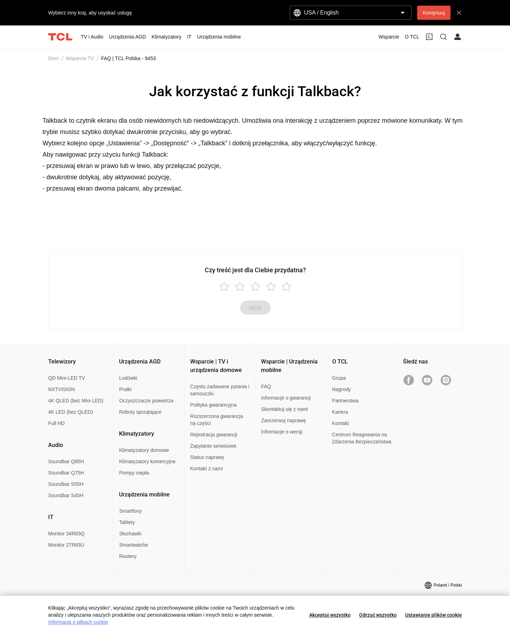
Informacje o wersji (281, 432)
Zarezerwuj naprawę (283, 420)
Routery (127, 556)
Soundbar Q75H (66, 473)
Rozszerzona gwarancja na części (216, 419)
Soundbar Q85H (66, 461)
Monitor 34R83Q (66, 533)
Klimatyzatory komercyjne (147, 461)
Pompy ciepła (134, 473)
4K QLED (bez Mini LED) (75, 400)
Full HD (56, 423)
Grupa (339, 378)
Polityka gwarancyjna (213, 405)
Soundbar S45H (66, 495)
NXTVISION (61, 389)
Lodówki (128, 378)
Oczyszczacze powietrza (146, 400)
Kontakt (340, 423)
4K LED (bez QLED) (70, 412)
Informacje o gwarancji (286, 398)
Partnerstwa (345, 400)
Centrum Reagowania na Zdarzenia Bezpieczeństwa (361, 438)
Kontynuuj (434, 13)
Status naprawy (207, 457)
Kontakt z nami (206, 468)
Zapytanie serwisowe (213, 446)
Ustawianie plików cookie (433, 615)
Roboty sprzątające (140, 412)
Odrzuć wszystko (378, 615)
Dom (53, 58)
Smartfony (130, 511)
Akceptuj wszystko (330, 615)
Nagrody (341, 389)
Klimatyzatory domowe (144, 450)
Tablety (127, 522)
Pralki (125, 389)
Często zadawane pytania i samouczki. (219, 390)
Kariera (340, 412)
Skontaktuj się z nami (284, 409)
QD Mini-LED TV (66, 378)
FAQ (266, 386)
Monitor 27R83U (66, 545)
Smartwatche (133, 545)
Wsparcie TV (80, 58)
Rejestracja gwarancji (213, 434)
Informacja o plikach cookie (78, 622)
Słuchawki (130, 533)
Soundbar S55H (66, 484)
